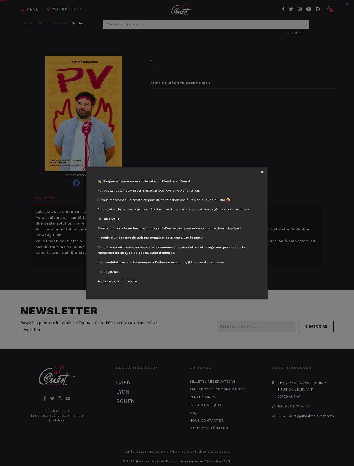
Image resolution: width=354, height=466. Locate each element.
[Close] (263, 171)
